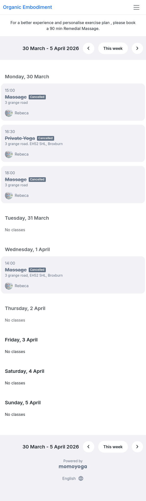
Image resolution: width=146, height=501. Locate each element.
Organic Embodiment (27, 7)
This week (113, 48)
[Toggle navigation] (136, 7)
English (73, 478)
